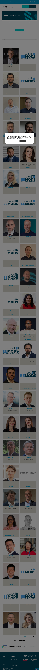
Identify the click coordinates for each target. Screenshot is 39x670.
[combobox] (37, 669)
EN (37, 669)
